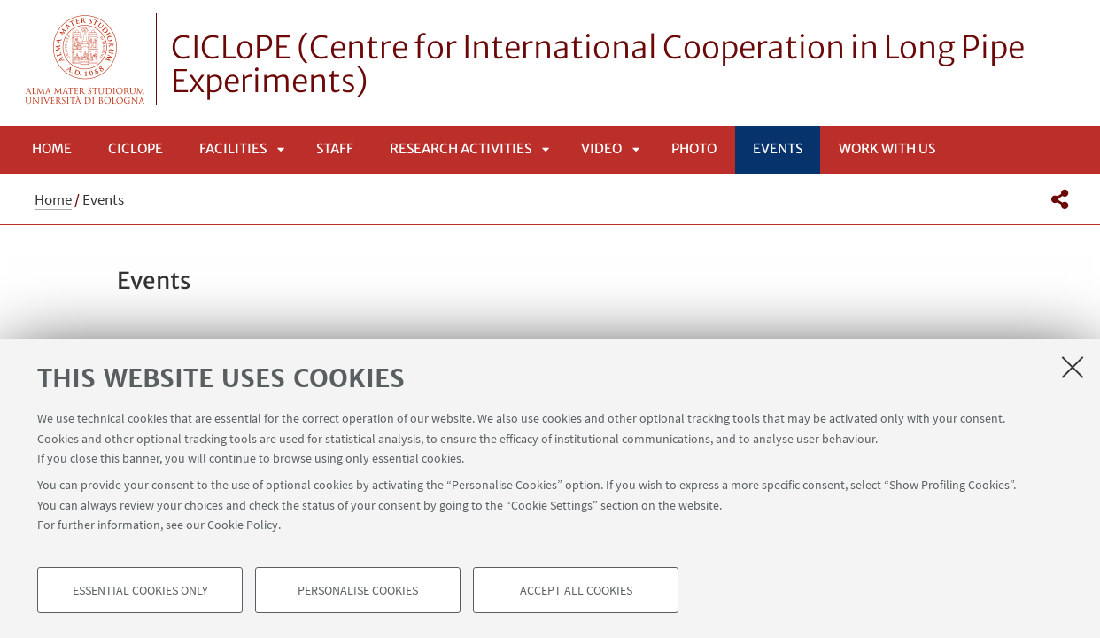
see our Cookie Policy (222, 525)
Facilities (233, 148)
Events (777, 148)
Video (601, 148)
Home (52, 148)
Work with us (887, 148)
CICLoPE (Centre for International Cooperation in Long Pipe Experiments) (598, 64)
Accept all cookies (576, 590)
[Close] (1072, 367)
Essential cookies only (140, 590)
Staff (334, 148)
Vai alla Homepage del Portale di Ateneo (85, 59)
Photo (694, 148)
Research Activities (460, 148)
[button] (1060, 199)
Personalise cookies (358, 590)
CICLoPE (135, 148)
